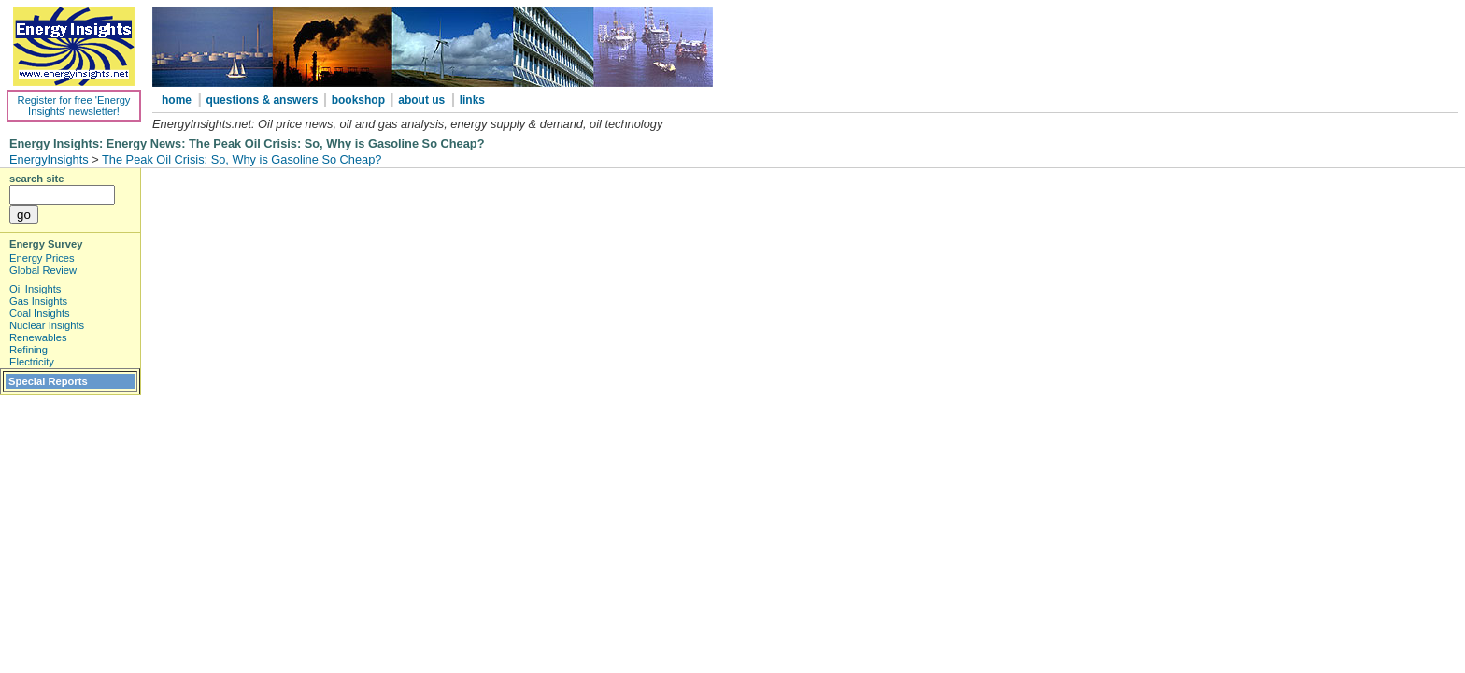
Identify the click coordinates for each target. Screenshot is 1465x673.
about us (421, 100)
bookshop (360, 100)
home (177, 100)
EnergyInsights (49, 159)
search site (36, 178)
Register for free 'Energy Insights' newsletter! (74, 105)
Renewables (38, 337)
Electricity (31, 361)
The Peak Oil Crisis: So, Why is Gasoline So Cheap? (241, 159)
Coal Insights (39, 313)
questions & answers (263, 100)
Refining (28, 349)
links (472, 100)
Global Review (43, 270)
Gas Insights (38, 301)
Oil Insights (35, 288)
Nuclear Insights (46, 325)
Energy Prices (42, 258)
